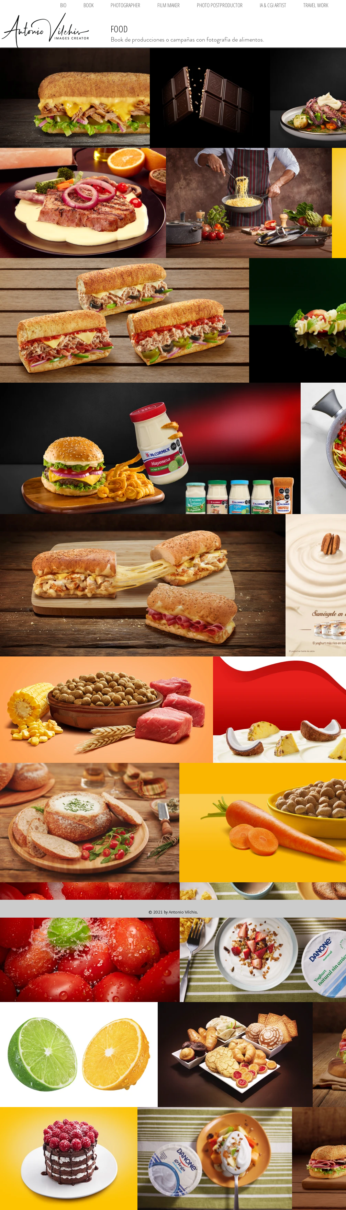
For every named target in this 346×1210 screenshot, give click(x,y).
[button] (125, 5)
